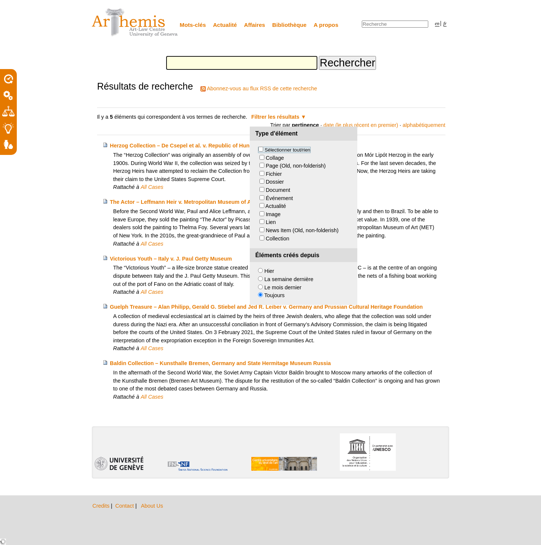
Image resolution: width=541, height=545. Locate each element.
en (437, 23)
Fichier (274, 174)
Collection (277, 239)
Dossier (275, 182)
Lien (271, 222)
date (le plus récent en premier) (360, 125)
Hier (269, 271)
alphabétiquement (423, 125)
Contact (125, 506)
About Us (152, 506)
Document (278, 190)
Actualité (225, 25)
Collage (275, 158)
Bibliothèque (289, 25)
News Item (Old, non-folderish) (302, 230)
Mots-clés (193, 25)
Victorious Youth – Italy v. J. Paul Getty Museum (171, 259)
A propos (326, 25)
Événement (279, 198)
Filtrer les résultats (275, 117)
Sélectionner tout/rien (287, 150)
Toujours (274, 295)
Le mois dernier (282, 287)
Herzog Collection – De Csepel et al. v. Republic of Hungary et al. (192, 146)
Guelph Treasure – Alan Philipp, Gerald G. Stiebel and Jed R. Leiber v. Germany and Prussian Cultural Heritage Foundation (266, 307)
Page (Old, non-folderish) (296, 166)
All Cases (152, 187)
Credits (102, 506)
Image (273, 214)
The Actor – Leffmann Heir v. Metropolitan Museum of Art (182, 202)
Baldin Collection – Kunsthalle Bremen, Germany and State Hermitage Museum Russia (220, 363)
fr (445, 23)
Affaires (254, 25)
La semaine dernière (288, 279)
